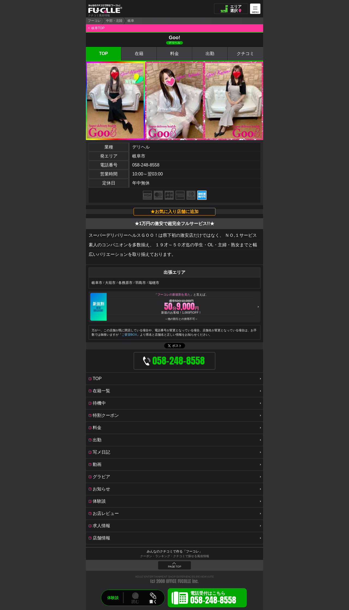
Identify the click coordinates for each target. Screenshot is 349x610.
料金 (174, 53)
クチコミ (245, 53)
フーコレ (94, 21)
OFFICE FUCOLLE (178, 581)
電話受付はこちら (213, 598)
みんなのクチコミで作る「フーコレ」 (174, 551)
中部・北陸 (114, 21)
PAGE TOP (174, 566)
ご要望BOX (129, 334)
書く (153, 601)
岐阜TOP (97, 28)
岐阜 (131, 21)
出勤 (210, 53)
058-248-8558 (146, 165)
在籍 (139, 53)
